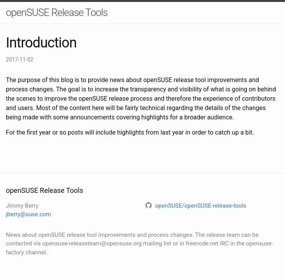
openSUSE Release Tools (57, 12)
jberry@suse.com (28, 214)
